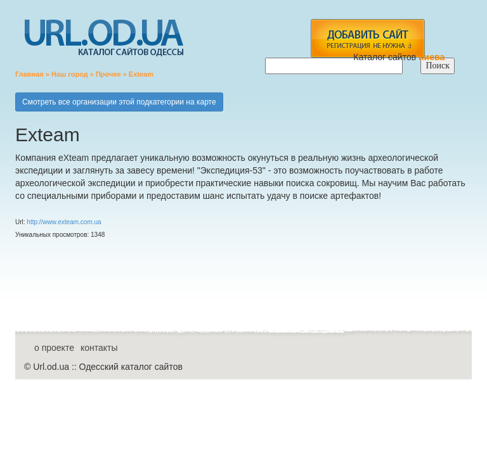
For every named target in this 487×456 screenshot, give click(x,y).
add (367, 38)
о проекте (54, 348)
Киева (433, 57)
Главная (29, 74)
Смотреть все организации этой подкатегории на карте (119, 102)
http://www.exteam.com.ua (64, 221)
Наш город (69, 74)
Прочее (108, 74)
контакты (99, 348)
